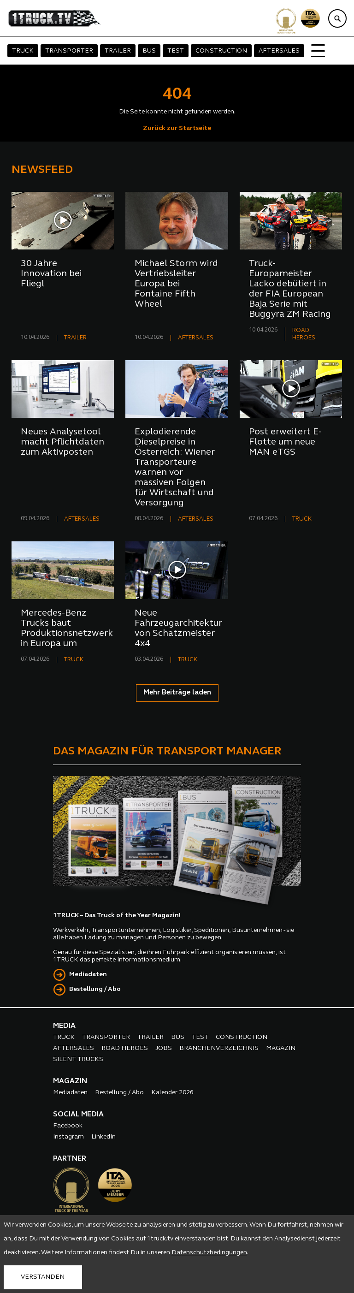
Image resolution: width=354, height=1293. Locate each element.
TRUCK (23, 50)
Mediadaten (88, 974)
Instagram (68, 1136)
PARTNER (69, 1159)
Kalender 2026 (172, 1092)
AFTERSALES (279, 50)
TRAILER (118, 50)
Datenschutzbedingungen (209, 1252)
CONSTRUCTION (221, 50)
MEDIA (64, 1026)
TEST (175, 50)
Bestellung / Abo (95, 989)
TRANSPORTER (69, 50)
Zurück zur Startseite (177, 128)
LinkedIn (103, 1136)
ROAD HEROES (124, 1048)
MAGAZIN (280, 1048)
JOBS (163, 1048)
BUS (149, 50)
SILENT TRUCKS (78, 1059)
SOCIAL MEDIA (78, 1114)
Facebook (68, 1125)
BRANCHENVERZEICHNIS (219, 1048)
